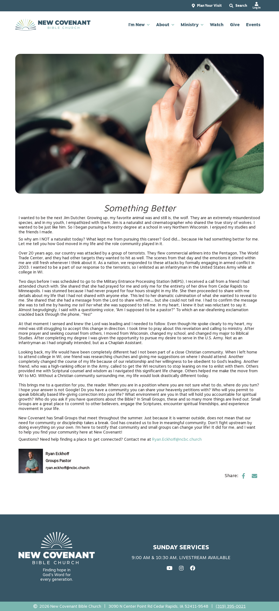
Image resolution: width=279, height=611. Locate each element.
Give (235, 25)
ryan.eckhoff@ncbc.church (67, 468)
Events (253, 25)
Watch (216, 25)
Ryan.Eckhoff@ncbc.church (177, 439)
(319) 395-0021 (231, 606)
